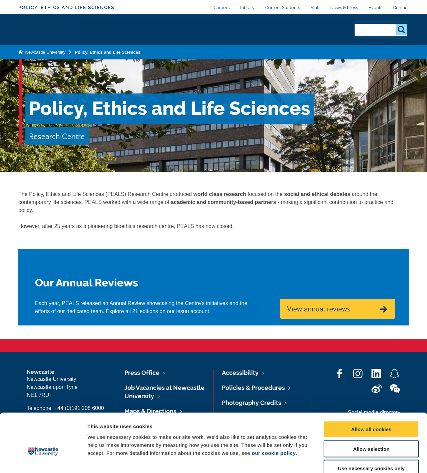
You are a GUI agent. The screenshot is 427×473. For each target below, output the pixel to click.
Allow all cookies (371, 391)
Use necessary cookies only (371, 430)
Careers (222, 7)
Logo (49, 29)
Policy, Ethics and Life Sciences (66, 7)
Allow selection (371, 411)
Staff (315, 7)
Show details (350, 460)
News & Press (344, 7)
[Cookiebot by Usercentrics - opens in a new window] (43, 460)
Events (375, 7)
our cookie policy (274, 415)
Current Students (282, 7)
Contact (401, 7)
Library (247, 7)
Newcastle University (44, 52)
